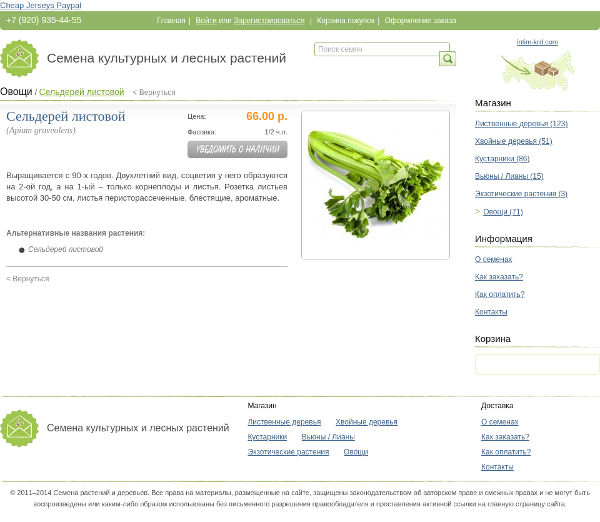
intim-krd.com (537, 42)
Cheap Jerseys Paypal (40, 5)
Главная (171, 20)
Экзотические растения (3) (521, 193)
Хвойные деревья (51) (513, 141)
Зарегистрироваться (269, 20)
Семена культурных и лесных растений (166, 58)
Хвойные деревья (367, 422)
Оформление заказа (420, 20)
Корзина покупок (345, 20)
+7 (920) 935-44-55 (43, 20)
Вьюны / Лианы (328, 437)
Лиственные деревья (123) (521, 123)
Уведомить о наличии (237, 149)
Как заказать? (499, 277)
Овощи (16, 91)
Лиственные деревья (284, 422)
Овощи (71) (503, 212)
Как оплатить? (499, 294)
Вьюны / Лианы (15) (509, 176)
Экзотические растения (288, 452)
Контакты (491, 312)
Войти (206, 20)
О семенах (493, 259)
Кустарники (267, 437)
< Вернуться (154, 92)
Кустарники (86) (502, 158)
